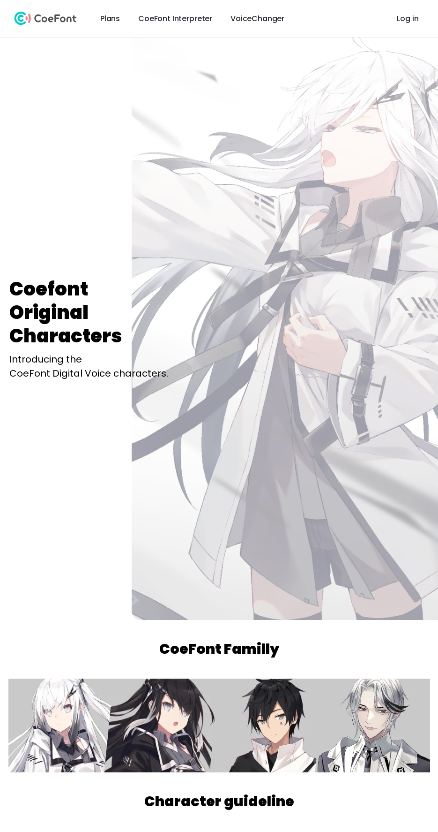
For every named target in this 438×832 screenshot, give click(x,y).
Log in (408, 18)
